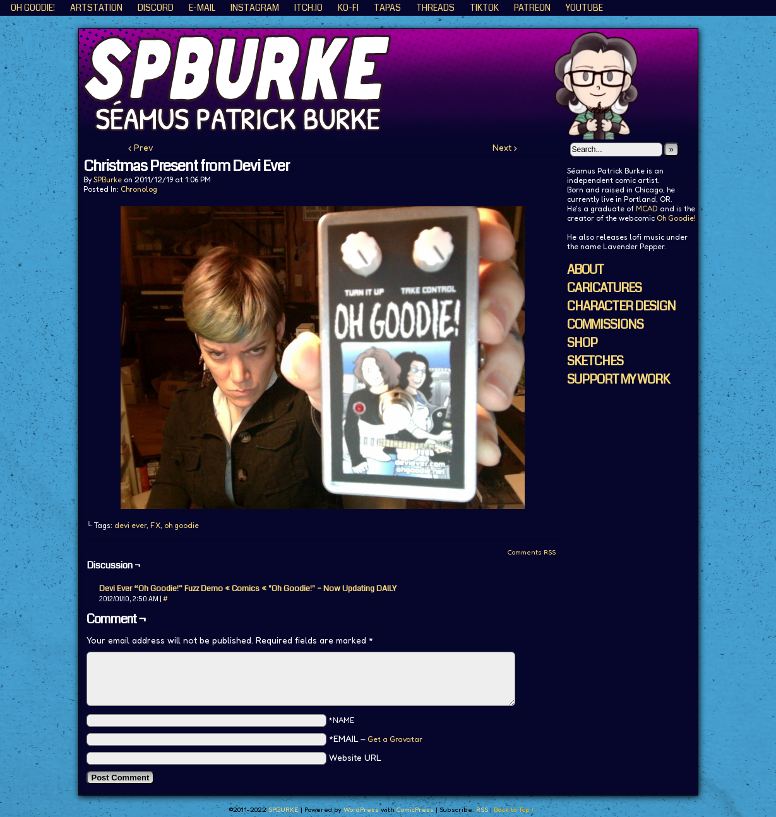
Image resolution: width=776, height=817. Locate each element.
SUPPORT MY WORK (618, 379)
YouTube (584, 7)
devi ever (130, 525)
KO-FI (348, 7)
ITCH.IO (308, 7)
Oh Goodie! (33, 7)
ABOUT (585, 270)
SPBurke (107, 179)
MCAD (647, 208)
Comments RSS (531, 552)
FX (155, 525)
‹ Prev (140, 147)
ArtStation (96, 7)
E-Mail (202, 7)
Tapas (387, 7)
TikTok (484, 7)
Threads (435, 7)
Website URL (355, 757)
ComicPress (415, 809)
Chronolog (139, 189)
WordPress (361, 809)
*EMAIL (375, 738)
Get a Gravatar (394, 739)
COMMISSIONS (605, 324)
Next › (504, 147)
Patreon (532, 7)
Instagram (254, 7)
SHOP (582, 343)
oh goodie (181, 525)
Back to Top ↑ (514, 809)
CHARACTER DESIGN (621, 306)
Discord (156, 7)
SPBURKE (394, 84)
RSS (482, 809)
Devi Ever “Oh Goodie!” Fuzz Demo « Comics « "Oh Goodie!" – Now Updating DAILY (248, 588)
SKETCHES (595, 361)
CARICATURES (604, 288)
